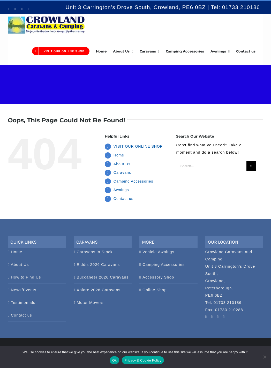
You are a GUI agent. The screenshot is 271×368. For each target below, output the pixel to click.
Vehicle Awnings (158, 252)
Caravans (122, 172)
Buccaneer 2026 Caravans (103, 277)
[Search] (251, 166)
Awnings (121, 190)
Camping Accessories (133, 181)
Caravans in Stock (95, 252)
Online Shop (154, 290)
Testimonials (23, 302)
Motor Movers (90, 302)
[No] (264, 356)
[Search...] (211, 166)
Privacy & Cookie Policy (142, 360)
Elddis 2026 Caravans (98, 264)
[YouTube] (206, 317)
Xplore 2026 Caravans (99, 290)
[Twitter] (224, 317)
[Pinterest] (212, 317)
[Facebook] (218, 317)
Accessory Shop (158, 277)
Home (119, 155)
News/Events (23, 290)
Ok (114, 360)
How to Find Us (26, 277)
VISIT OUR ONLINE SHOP (138, 146)
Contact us (123, 199)
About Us (122, 164)
